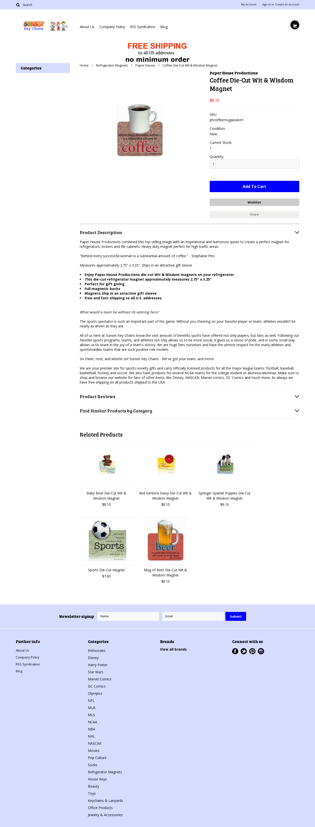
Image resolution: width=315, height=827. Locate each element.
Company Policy (112, 26)
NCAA (92, 720)
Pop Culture (97, 756)
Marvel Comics (99, 677)
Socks (92, 763)
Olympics (95, 692)
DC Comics (97, 685)
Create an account (287, 4)
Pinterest (252, 650)
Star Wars (95, 670)
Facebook (235, 650)
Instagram (261, 650)
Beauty (93, 785)
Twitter (244, 650)
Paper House (145, 65)
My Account (248, 4)
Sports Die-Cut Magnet (106, 568)
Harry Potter (98, 663)
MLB (91, 706)
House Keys (97, 778)
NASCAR (94, 742)
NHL (91, 735)
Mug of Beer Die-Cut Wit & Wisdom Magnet (165, 571)
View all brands (173, 648)
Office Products (100, 806)
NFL (91, 699)
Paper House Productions (234, 72)
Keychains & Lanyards (105, 799)
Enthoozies (97, 649)
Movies (93, 749)
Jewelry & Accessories (105, 813)
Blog (164, 26)
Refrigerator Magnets (112, 65)
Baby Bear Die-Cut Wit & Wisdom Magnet (106, 494)
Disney (93, 656)
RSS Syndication (142, 26)
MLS (91, 713)
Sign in (266, 4)
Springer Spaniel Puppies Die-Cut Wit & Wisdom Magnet (225, 494)
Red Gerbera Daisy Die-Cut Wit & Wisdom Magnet (165, 494)
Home (84, 65)
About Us (87, 26)
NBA (91, 728)
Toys (92, 792)
